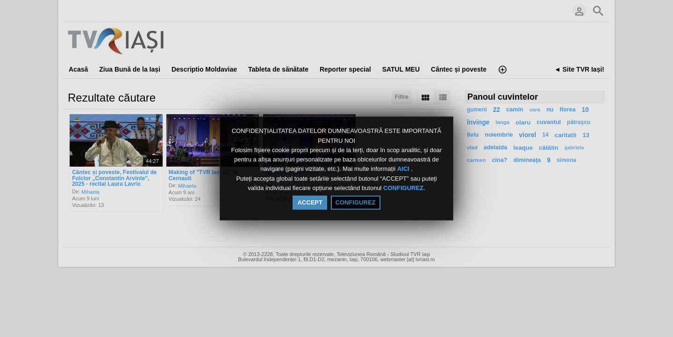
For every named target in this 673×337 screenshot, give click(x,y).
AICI (404, 169)
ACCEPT (309, 202)
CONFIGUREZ (403, 187)
